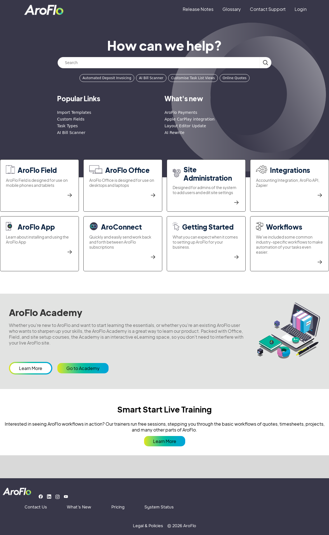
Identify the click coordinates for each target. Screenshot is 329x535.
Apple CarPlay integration (189, 119)
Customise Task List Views (193, 78)
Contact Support (268, 9)
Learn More (30, 368)
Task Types (67, 126)
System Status (159, 507)
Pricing (117, 507)
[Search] (159, 62)
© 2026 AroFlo (181, 526)
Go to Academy (83, 368)
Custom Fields (70, 119)
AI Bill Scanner (151, 78)
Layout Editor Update (185, 126)
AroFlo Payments (180, 112)
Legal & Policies (148, 526)
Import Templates (74, 112)
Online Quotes (234, 78)
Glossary (231, 9)
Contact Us (36, 507)
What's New (79, 507)
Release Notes (198, 9)
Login (301, 9)
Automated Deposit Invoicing (107, 78)
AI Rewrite (174, 132)
